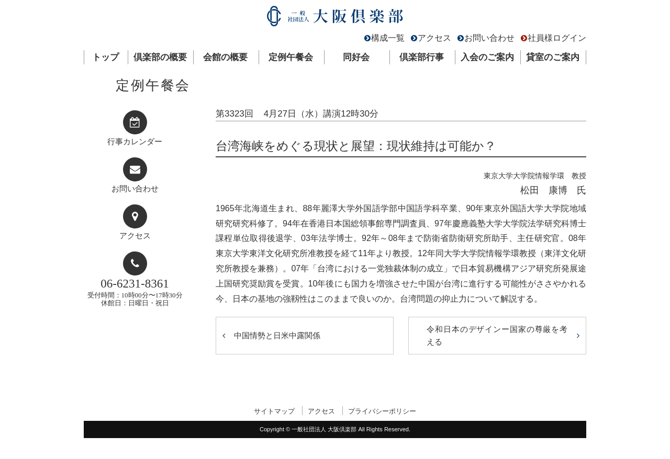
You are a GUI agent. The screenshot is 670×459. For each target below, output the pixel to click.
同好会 (356, 57)
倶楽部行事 (421, 57)
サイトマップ (274, 411)
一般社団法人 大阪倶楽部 (335, 18)
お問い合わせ (489, 37)
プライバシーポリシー (382, 411)
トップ (105, 57)
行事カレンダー (134, 141)
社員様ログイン (557, 37)
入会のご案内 (487, 57)
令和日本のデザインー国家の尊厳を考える (497, 335)
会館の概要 (225, 57)
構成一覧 (388, 37)
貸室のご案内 (552, 57)
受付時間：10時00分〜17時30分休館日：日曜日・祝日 (135, 292)
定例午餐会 (291, 57)
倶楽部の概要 (160, 57)
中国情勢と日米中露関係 (277, 335)
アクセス (434, 37)
